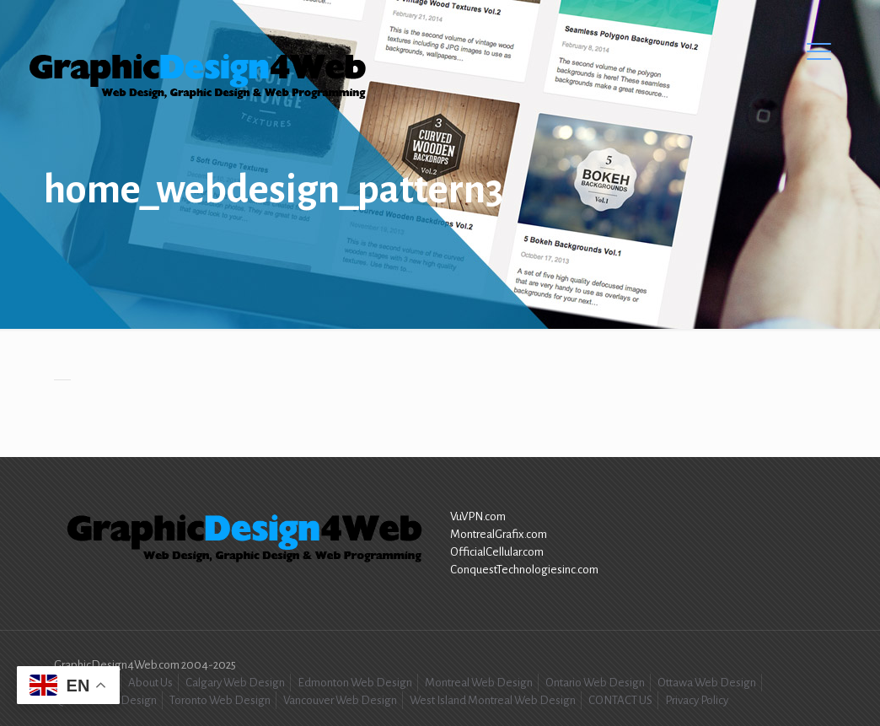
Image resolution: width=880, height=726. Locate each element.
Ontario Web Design (595, 682)
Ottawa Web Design (706, 682)
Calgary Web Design (235, 682)
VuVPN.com (478, 516)
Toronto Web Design (220, 700)
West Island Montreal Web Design (493, 700)
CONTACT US (620, 700)
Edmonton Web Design (355, 682)
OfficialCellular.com (497, 552)
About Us (150, 682)
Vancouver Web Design (340, 700)
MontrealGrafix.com (498, 534)
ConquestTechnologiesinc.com (524, 569)
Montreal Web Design (479, 682)
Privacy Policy (696, 700)
